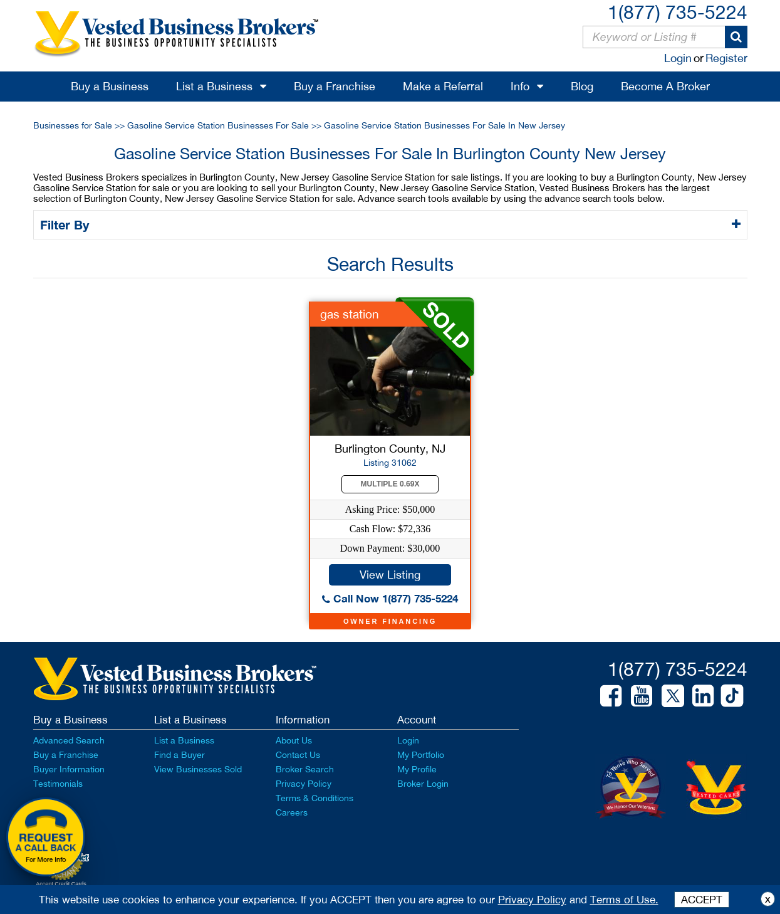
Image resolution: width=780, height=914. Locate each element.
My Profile (417, 769)
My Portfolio (420, 755)
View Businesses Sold (198, 769)
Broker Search (305, 769)
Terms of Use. (624, 899)
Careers (292, 812)
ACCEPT (701, 899)
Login (678, 58)
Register (726, 58)
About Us (294, 740)
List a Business (214, 86)
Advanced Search (69, 740)
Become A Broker (665, 86)
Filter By (66, 224)
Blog (582, 86)
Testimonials (58, 784)
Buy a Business (109, 86)
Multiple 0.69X (390, 484)
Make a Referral (443, 86)
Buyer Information (69, 769)
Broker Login (423, 784)
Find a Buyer (179, 755)
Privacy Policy (303, 784)
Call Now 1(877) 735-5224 (390, 598)
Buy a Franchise (334, 86)
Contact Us (298, 755)
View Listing (390, 574)
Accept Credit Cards (61, 884)
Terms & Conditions (314, 798)
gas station (349, 314)
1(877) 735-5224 (677, 11)
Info (520, 86)
